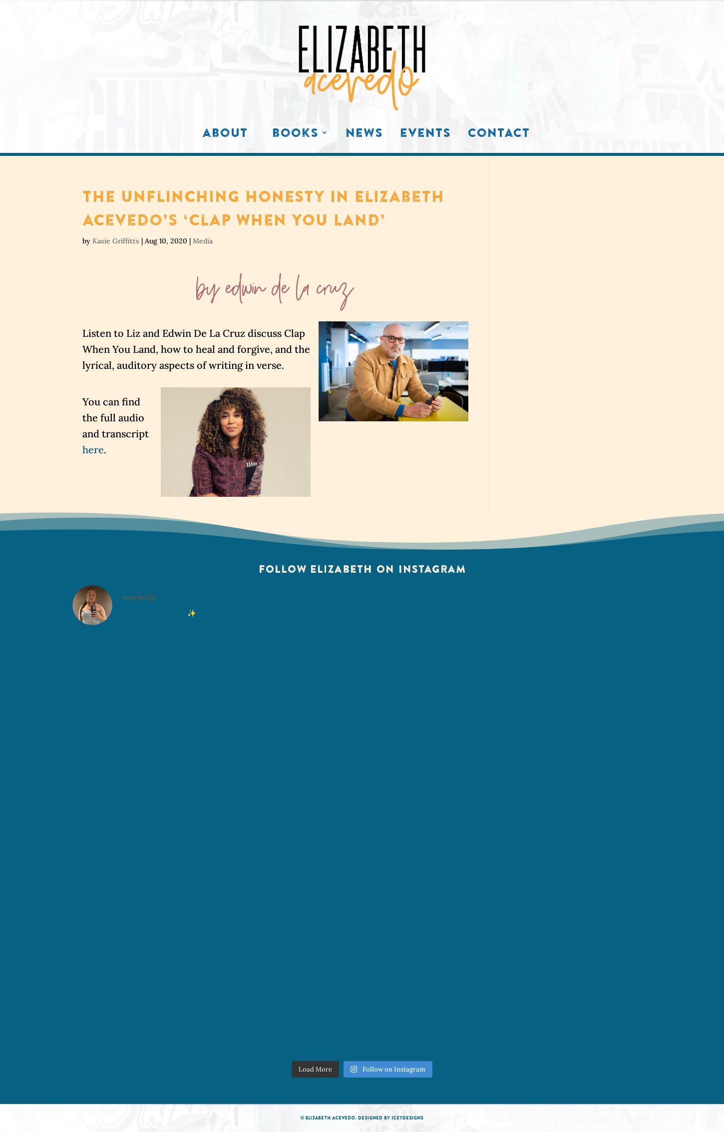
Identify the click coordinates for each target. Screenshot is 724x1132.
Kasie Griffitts (115, 240)
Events (425, 135)
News (364, 135)
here (93, 449)
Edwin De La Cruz (290, 293)
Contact (499, 135)
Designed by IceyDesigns (390, 1118)
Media (203, 240)
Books (295, 135)
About (225, 135)
